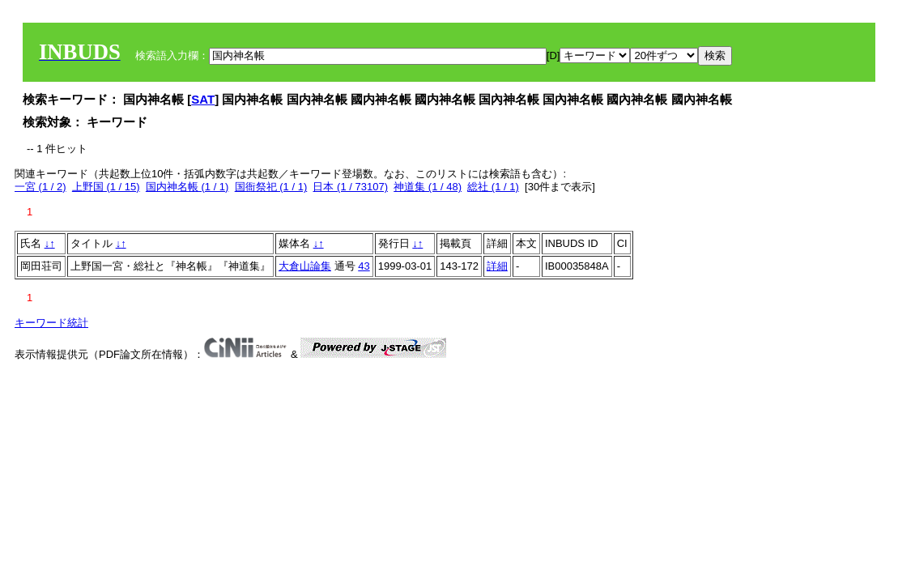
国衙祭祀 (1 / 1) (271, 187)
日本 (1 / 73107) (350, 187)
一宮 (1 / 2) (40, 187)
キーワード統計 (51, 323)
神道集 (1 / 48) (428, 187)
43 (363, 266)
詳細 (497, 266)
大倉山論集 (305, 266)
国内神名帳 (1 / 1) (187, 187)
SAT (203, 99)
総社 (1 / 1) (493, 187)
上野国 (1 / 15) (106, 187)
